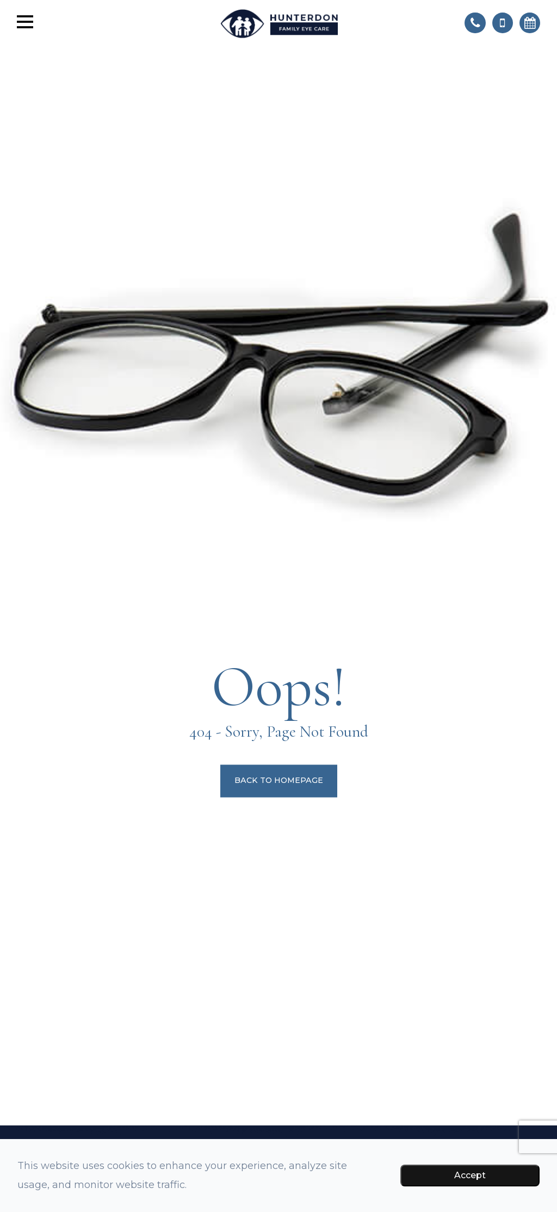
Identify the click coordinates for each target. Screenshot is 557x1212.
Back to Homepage (278, 780)
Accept (470, 1175)
